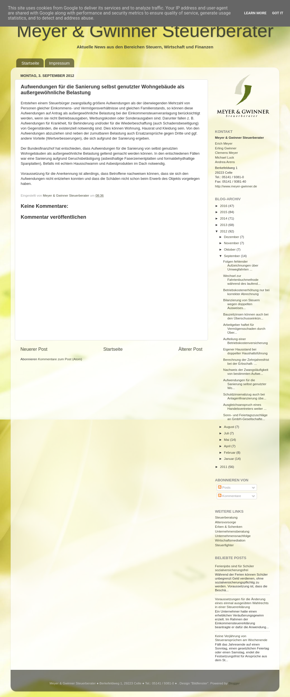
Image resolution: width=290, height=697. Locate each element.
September (232, 256)
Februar (230, 452)
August (229, 426)
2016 (224, 206)
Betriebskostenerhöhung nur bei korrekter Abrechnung (246, 292)
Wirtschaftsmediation (230, 540)
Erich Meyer (223, 143)
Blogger (234, 683)
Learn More (255, 13)
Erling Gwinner (226, 148)
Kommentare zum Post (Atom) (60, 359)
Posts (224, 487)
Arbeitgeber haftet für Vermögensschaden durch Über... (244, 328)
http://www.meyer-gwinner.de (236, 186)
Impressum (59, 63)
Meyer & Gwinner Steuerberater (145, 30)
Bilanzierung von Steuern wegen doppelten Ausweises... (241, 304)
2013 (224, 225)
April (227, 446)
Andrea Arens (225, 162)
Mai (227, 439)
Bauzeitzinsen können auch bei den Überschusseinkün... (245, 316)
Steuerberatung (226, 517)
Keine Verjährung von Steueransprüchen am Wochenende (241, 638)
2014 (224, 218)
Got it (277, 13)
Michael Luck (224, 157)
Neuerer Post (33, 349)
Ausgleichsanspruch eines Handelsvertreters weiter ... (244, 406)
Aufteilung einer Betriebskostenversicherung (245, 341)
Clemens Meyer (226, 152)
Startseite (30, 63)
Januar (229, 458)
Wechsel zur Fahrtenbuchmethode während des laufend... (241, 279)
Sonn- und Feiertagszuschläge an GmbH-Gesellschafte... (245, 417)
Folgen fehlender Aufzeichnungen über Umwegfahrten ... (240, 265)
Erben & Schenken (228, 526)
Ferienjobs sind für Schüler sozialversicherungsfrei (234, 568)
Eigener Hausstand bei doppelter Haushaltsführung (245, 351)
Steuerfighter (224, 545)
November (232, 243)
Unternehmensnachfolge (233, 536)
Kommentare (229, 496)
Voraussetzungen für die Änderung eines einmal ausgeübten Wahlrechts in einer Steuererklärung (241, 603)
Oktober (230, 249)
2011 (224, 466)
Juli (227, 433)
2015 (224, 212)
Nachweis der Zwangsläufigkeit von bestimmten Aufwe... (245, 371)
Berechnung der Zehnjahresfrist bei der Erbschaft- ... (246, 361)
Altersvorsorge (225, 522)
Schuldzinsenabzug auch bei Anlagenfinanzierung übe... (244, 396)
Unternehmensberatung (232, 531)
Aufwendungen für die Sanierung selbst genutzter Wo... (244, 384)
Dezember (232, 237)
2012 (224, 231)
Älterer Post (190, 349)
